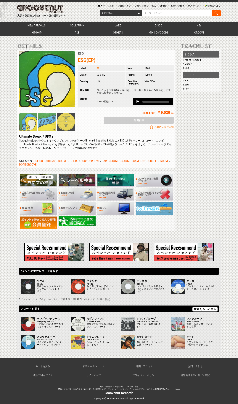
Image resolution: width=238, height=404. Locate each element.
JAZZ (118, 25)
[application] (153, 101)
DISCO (158, 25)
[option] (47, 79)
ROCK (84, 161)
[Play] (137, 102)
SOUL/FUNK (77, 25)
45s (199, 25)
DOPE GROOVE (27, 164)
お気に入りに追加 (164, 127)
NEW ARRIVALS (37, 25)
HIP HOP (36, 32)
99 (98, 68)
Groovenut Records (119, 393)
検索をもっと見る (205, 309)
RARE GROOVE (110, 161)
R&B (77, 32)
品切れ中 (139, 120)
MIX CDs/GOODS (158, 32)
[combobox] (121, 13)
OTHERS (118, 32)
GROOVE (199, 32)
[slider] (155, 102)
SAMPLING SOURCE (145, 161)
